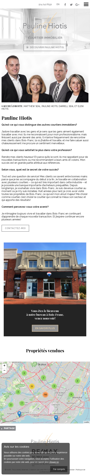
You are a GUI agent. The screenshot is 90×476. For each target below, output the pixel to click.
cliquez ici (54, 462)
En (58, 4)
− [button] (4, 370)
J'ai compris (59, 469)
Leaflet (86, 422)
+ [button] (4, 366)
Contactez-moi (15, 228)
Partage (9, 428)
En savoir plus (45, 328)
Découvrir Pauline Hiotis (45, 47)
